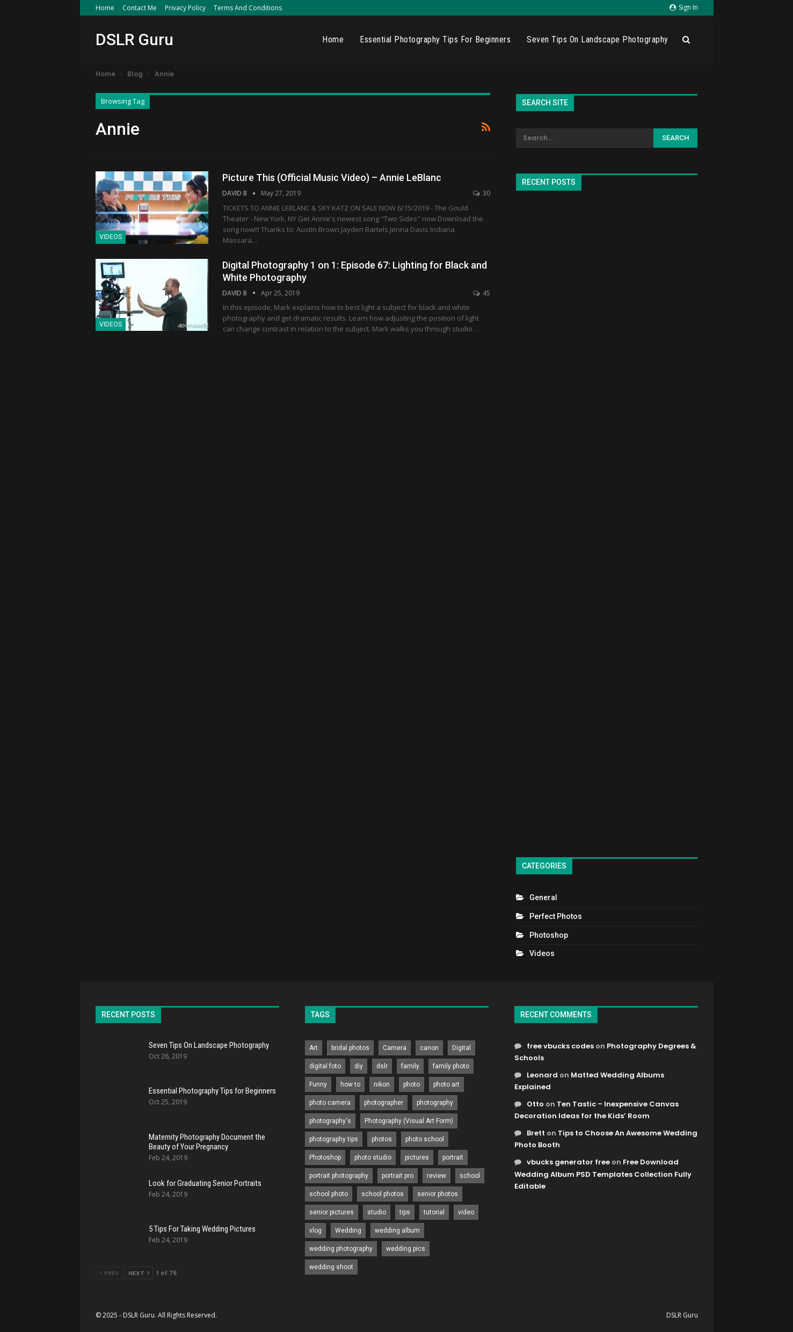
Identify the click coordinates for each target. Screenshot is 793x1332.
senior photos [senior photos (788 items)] (437, 1194)
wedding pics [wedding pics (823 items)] (405, 1249)
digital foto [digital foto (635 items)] (325, 1066)
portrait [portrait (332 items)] (452, 1157)
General (543, 897)
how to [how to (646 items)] (350, 1084)
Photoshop (548, 935)
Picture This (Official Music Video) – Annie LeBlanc (331, 177)
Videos (110, 237)
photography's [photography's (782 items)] (330, 1121)
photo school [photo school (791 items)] (424, 1139)
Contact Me (139, 7)
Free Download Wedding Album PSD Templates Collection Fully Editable (603, 1174)
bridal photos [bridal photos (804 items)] (350, 1048)
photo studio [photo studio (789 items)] (372, 1157)
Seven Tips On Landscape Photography (597, 39)
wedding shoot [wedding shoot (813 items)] (331, 1267)
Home (105, 7)
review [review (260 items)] (436, 1175)
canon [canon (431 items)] (429, 1048)
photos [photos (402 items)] (382, 1139)
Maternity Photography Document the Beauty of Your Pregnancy (207, 1142)
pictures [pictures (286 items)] (417, 1157)
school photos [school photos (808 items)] (382, 1194)
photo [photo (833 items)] (411, 1084)
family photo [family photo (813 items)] (451, 1066)
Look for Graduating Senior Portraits (205, 1183)
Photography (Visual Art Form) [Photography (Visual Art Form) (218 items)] (409, 1121)
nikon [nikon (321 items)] (382, 1084)
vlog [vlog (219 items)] (315, 1230)
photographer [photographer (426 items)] (383, 1102)
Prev (109, 1273)
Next (138, 1273)
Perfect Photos (555, 916)
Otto (535, 1104)
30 (481, 193)
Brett (536, 1133)
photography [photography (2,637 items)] (435, 1102)
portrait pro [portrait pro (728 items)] (397, 1175)
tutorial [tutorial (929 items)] (434, 1212)
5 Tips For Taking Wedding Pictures (202, 1229)
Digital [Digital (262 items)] (461, 1048)
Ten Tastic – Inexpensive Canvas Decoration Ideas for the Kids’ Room (596, 1110)
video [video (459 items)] (466, 1212)
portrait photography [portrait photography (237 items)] (338, 1175)
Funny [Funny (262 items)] (318, 1084)
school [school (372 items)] (470, 1175)
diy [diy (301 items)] (358, 1066)
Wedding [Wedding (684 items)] (348, 1230)
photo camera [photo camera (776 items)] (330, 1102)
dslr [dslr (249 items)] (382, 1066)
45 (481, 293)
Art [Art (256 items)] (313, 1048)
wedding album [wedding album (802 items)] (397, 1230)
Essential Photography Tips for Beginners (435, 39)
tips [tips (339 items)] (404, 1212)
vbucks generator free (568, 1162)
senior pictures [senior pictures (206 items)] (331, 1212)
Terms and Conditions (248, 7)
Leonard (542, 1075)
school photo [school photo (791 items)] (328, 1194)
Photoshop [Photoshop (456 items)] (325, 1157)
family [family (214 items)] (410, 1066)
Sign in (684, 7)
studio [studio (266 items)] (376, 1212)
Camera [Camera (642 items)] (394, 1048)
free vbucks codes (560, 1046)
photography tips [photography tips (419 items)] (333, 1139)
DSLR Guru (134, 39)
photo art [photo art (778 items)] (446, 1084)
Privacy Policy (185, 7)
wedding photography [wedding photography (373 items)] (341, 1249)
